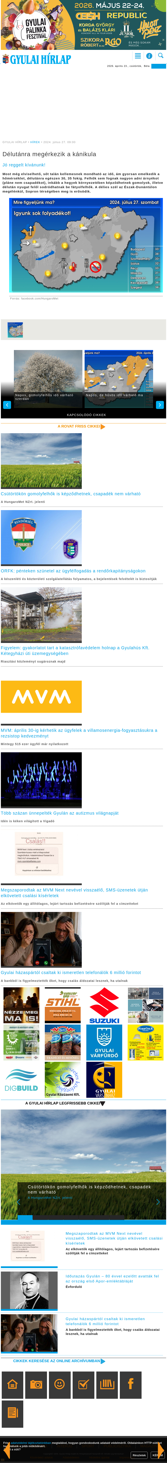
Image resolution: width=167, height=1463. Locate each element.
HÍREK (35, 142)
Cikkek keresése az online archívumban (56, 1362)
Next (160, 1206)
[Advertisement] (83, 101)
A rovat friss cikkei (78, 426)
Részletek (139, 1455)
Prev (23, 1206)
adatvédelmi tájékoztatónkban (31, 1442)
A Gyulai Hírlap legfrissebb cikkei (62, 1104)
